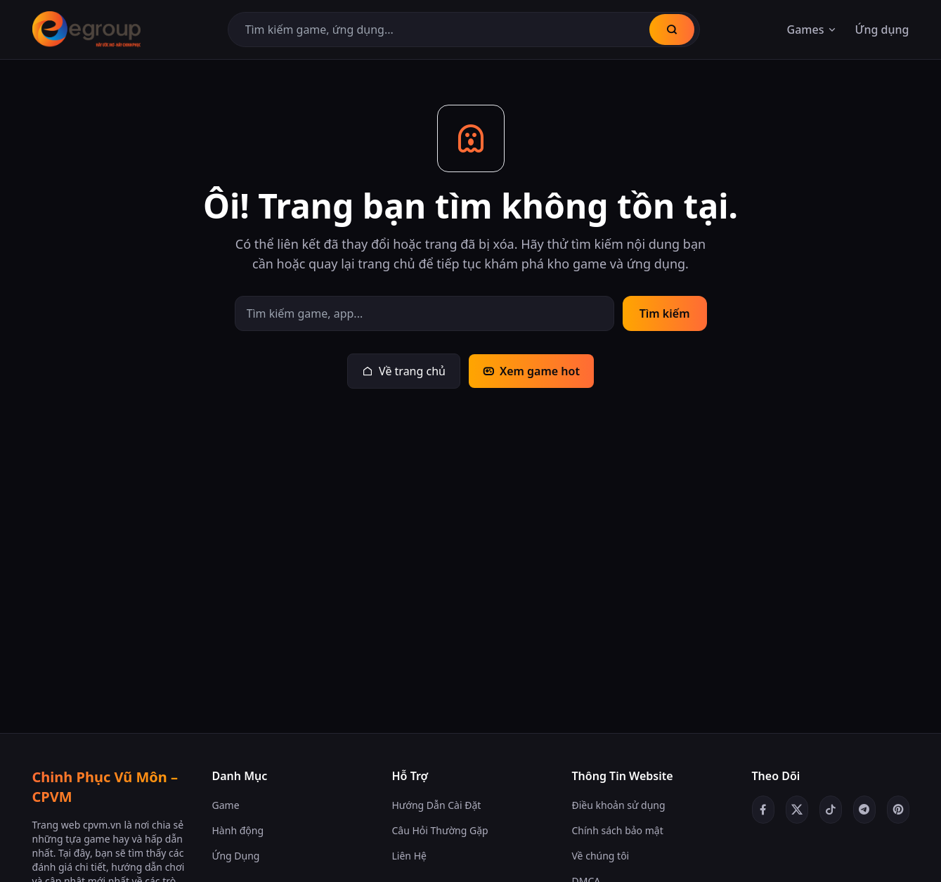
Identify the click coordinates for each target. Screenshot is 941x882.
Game (226, 805)
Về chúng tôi (601, 855)
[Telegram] (864, 810)
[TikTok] (830, 810)
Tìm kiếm (665, 313)
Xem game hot (531, 371)
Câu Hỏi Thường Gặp (440, 830)
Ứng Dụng (236, 855)
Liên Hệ (409, 855)
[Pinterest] (898, 810)
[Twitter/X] (797, 810)
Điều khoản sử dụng (619, 805)
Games (812, 29)
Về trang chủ (404, 371)
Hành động (238, 830)
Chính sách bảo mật (617, 830)
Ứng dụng (882, 29)
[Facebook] (763, 810)
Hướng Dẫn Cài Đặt (436, 805)
